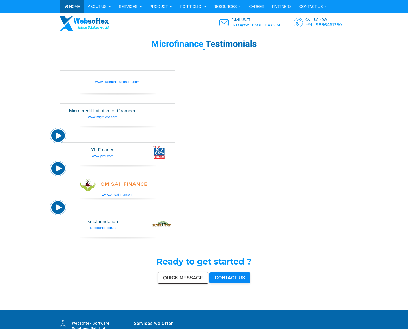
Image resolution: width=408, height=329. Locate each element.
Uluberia (205, 309)
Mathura (251, 307)
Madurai (255, 306)
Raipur (289, 306)
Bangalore (67, 306)
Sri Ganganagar (147, 309)
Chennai (74, 306)
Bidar (190, 309)
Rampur (336, 307)
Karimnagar (124, 309)
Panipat (300, 307)
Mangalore (175, 307)
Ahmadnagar (157, 307)
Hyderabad (78, 306)
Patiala (259, 307)
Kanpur (92, 306)
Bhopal (113, 306)
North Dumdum (172, 309)
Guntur (86, 307)
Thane (110, 306)
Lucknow (98, 306)
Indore (107, 306)
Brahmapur (206, 307)
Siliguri (334, 306)
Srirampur (128, 309)
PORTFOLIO (193, 6)
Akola (145, 307)
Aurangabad (171, 306)
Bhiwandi (262, 306)
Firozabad (292, 307)
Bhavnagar (327, 306)
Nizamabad (308, 307)
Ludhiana (116, 306)
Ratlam (159, 309)
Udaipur (138, 307)
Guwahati (213, 306)
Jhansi (161, 307)
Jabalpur (182, 306)
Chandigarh (199, 306)
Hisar (276, 307)
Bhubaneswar (243, 306)
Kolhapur (342, 306)
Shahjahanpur (285, 307)
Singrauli (268, 307)
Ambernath (199, 309)
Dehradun (346, 306)
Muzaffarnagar (229, 307)
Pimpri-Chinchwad (124, 306)
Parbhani (312, 307)
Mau (63, 309)
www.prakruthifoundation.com (117, 82)
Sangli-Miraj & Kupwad (67, 307)
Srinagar (185, 306)
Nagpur (101, 306)
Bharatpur (137, 309)
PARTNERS (282, 6)
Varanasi (166, 306)
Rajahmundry (83, 309)
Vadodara (133, 306)
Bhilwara (234, 307)
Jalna (68, 309)
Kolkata (71, 306)
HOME (72, 6)
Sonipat (71, 309)
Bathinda (108, 309)
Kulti (319, 307)
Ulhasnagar (338, 306)
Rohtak (265, 307)
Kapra (152, 309)
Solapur (175, 306)
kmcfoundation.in (103, 228)
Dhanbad (209, 309)
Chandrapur (280, 307)
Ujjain (125, 307)
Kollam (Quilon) (180, 307)
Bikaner (317, 306)
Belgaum (142, 307)
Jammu (61, 307)
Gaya (127, 307)
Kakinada (343, 307)
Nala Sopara (297, 307)
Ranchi (189, 306)
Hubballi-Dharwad (238, 306)
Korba (119, 307)
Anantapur (142, 309)
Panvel (195, 309)
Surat (89, 306)
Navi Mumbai (158, 306)
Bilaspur (316, 307)
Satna (66, 309)
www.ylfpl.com (102, 156)
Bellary (262, 307)
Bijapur (131, 309)
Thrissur (304, 307)
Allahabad (178, 306)
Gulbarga (83, 307)
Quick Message (183, 277)
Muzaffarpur (255, 307)
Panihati (201, 307)
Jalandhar (248, 306)
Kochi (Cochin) (321, 306)
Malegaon (130, 307)
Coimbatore (218, 306)
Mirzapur (236, 309)
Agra (119, 306)
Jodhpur (209, 306)
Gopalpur (188, 307)
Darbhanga (333, 307)
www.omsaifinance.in (117, 194)
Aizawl (347, 307)
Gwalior (232, 306)
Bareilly (267, 306)
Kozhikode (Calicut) (169, 307)
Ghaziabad (141, 306)
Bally (289, 307)
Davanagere (149, 307)
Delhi (64, 306)
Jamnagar (90, 307)
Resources (227, 6)
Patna (105, 306)
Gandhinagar (103, 309)
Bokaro (164, 307)
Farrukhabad (163, 309)
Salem (252, 306)
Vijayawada (223, 306)
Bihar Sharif (155, 309)
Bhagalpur (238, 307)
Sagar (134, 309)
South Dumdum (103, 307)
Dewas (61, 309)
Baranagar (114, 309)
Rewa (218, 309)
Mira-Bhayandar (228, 306)
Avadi (111, 309)
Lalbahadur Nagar (196, 307)
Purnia (230, 309)
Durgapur (79, 307)
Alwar (329, 307)
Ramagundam (177, 309)
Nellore (185, 307)
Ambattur (209, 307)
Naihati (340, 307)
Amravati (303, 306)
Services (130, 6)
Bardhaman (325, 307)
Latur (192, 307)
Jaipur (95, 306)
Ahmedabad (83, 306)
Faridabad (137, 306)
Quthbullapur (217, 307)
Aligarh (258, 306)
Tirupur (153, 307)
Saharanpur (98, 307)
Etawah (321, 307)
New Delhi (221, 309)
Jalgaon (108, 307)
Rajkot (145, 306)
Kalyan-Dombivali (153, 306)
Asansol (121, 307)
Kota (265, 306)
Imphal (233, 309)
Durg (87, 309)
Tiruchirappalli (284, 306)
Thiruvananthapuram (273, 306)
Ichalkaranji (78, 309)
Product (161, 6)
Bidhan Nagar (213, 309)
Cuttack (307, 306)
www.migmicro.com (102, 117)
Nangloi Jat (119, 309)
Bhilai (296, 306)
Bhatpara (93, 307)
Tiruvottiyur (183, 309)
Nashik (129, 306)
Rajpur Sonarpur (312, 306)
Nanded (72, 307)
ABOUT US (99, 6)
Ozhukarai (96, 309)
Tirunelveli (135, 307)
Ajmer (76, 307)
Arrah (193, 309)
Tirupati (99, 309)
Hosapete (187, 309)
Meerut (147, 306)
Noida (111, 307)
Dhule (213, 307)
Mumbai (61, 306)
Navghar (227, 309)
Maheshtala (115, 307)
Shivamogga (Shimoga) (245, 307)
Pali (224, 309)
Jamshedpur (299, 306)
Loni (202, 309)
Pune (86, 306)
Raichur (167, 309)
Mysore (203, 306)
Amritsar (163, 306)
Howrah (206, 306)
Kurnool (74, 309)
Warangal (331, 306)
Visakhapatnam (194, 306)
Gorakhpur (292, 306)
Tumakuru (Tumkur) (223, 307)
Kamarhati (273, 307)
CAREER (256, 6)
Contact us (313, 6)
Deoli (92, 309)
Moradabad (279, 306)
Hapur (90, 309)
